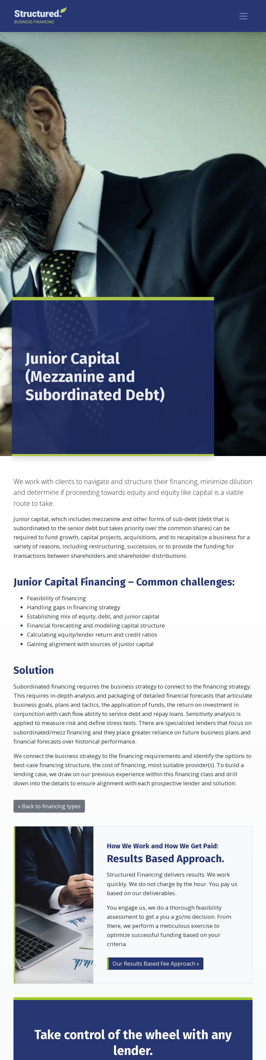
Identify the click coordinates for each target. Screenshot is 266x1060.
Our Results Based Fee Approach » (156, 963)
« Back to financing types (49, 806)
